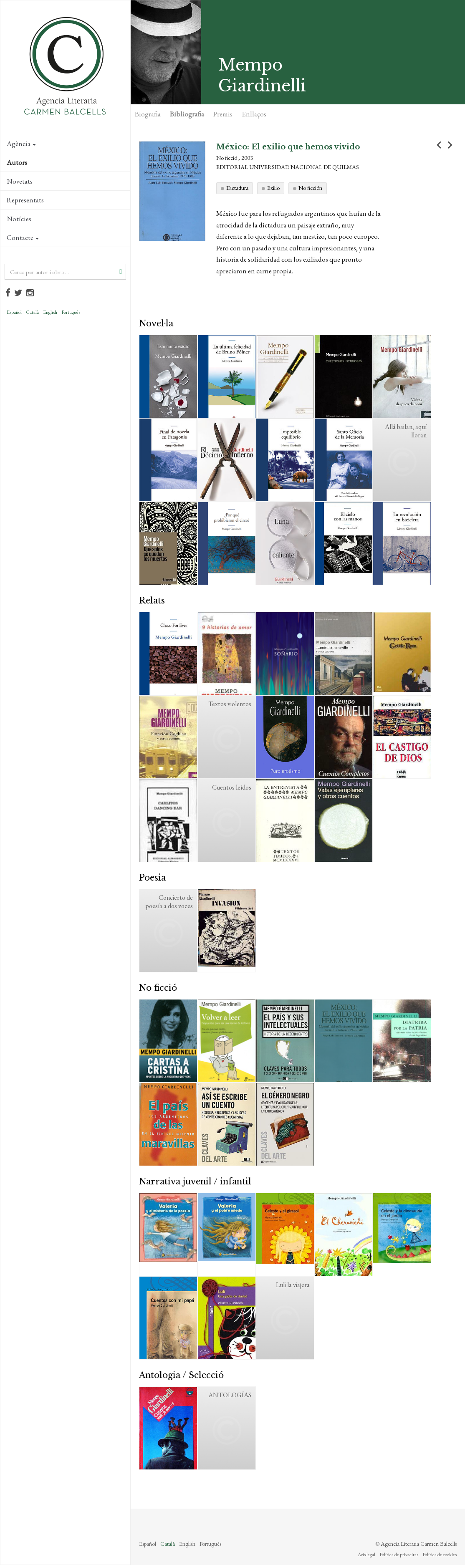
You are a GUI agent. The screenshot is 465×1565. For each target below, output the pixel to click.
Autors (17, 162)
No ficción (310, 188)
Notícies (19, 218)
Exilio (273, 188)
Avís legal (366, 1554)
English (50, 312)
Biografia (148, 114)
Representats (25, 199)
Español (14, 312)
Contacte (23, 237)
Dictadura (237, 188)
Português (70, 312)
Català (32, 312)
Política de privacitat (398, 1554)
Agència (21, 143)
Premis (222, 114)
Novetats (20, 181)
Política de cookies (439, 1554)
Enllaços (254, 114)
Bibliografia (187, 114)
